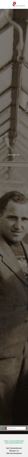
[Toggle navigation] (4, 4)
